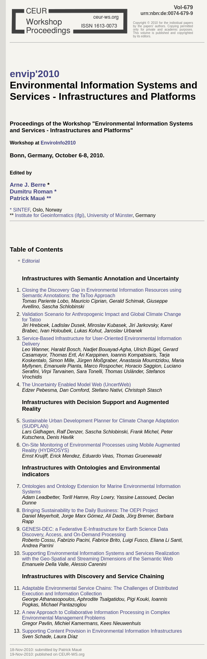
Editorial (31, 261)
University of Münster (110, 215)
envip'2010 (34, 73)
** (30, 198)
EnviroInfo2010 (58, 142)
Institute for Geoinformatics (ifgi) (49, 215)
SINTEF (21, 209)
